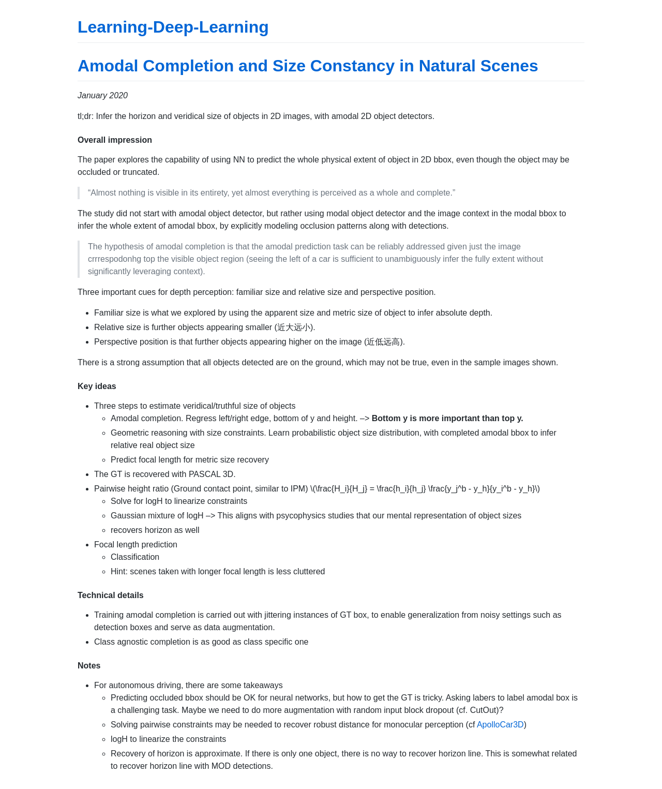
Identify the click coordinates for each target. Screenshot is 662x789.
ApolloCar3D (500, 724)
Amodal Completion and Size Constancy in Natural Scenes (308, 65)
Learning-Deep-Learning (173, 27)
